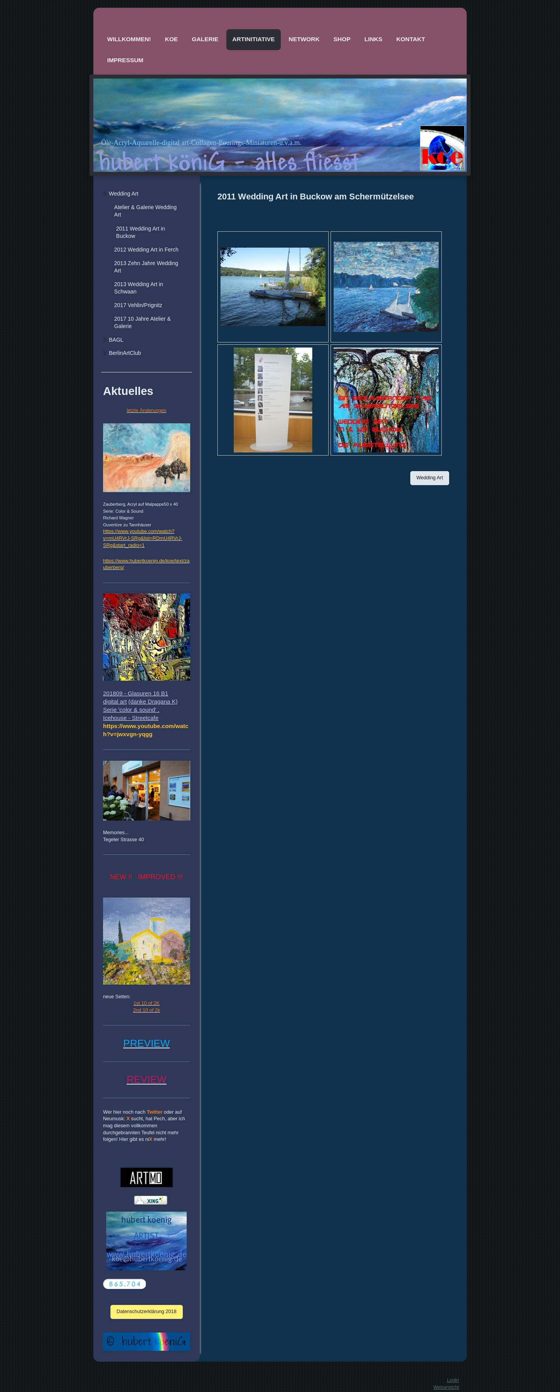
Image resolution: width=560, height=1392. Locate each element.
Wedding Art (429, 477)
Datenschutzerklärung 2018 (147, 1311)
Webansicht (446, 1387)
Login (453, 1380)
